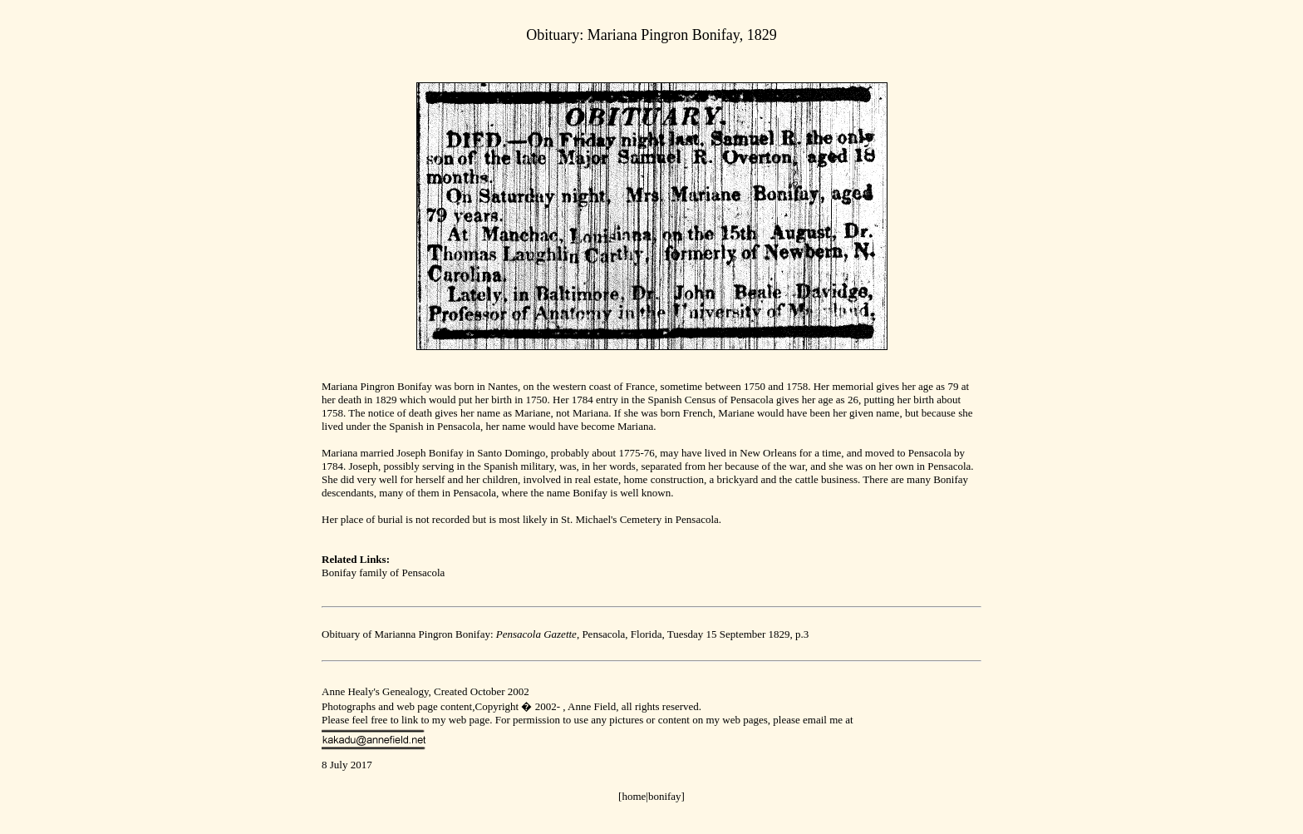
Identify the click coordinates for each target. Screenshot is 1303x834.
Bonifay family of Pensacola (383, 572)
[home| (633, 796)
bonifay (664, 796)
